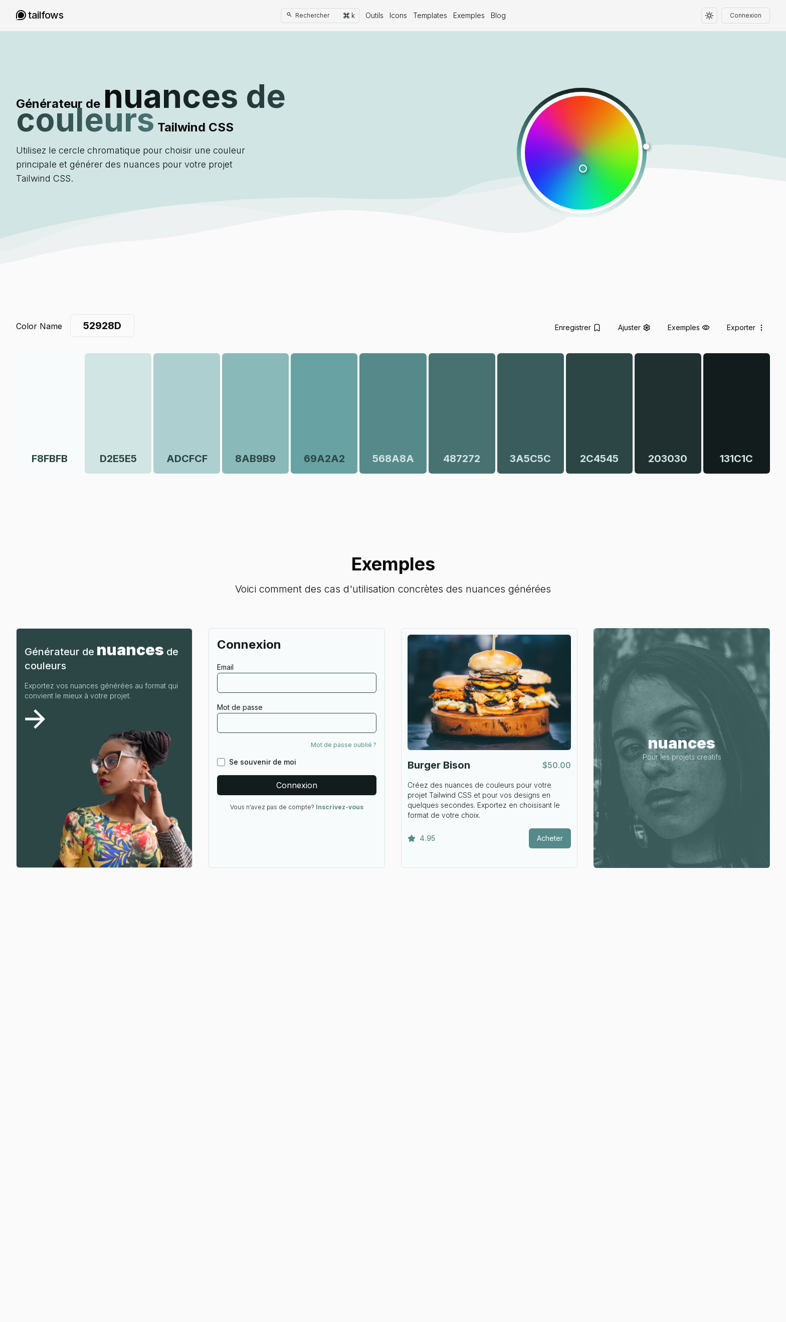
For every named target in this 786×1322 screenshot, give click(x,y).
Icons (398, 15)
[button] (582, 153)
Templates (430, 15)
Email (225, 667)
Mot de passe (240, 707)
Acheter (550, 838)
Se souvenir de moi (262, 762)
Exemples (469, 15)
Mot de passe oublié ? (343, 745)
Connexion (745, 15)
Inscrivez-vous (339, 807)
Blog (498, 15)
